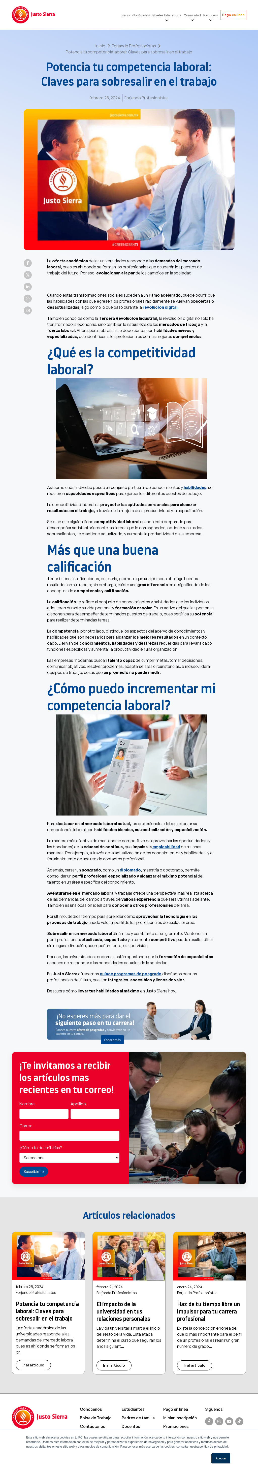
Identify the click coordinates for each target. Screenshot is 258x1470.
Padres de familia (138, 1417)
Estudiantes (133, 1409)
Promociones (176, 1426)
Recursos (210, 15)
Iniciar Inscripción (180, 1417)
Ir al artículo (33, 1365)
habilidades (195, 487)
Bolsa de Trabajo (96, 1417)
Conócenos (141, 15)
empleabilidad (166, 846)
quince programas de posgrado (131, 973)
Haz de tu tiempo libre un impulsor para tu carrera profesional (208, 1311)
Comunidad (192, 15)
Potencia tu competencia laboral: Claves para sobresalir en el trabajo (47, 1311)
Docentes (131, 1426)
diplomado (130, 869)
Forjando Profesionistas (134, 45)
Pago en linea (175, 1409)
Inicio (126, 15)
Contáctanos (92, 1426)
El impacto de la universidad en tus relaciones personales (123, 1311)
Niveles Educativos (166, 15)
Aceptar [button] (221, 1458)
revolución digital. (161, 307)
